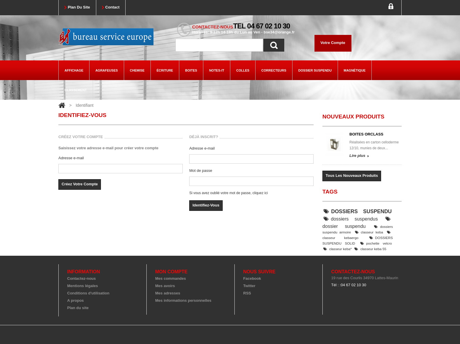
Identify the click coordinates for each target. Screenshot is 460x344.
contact (112, 7)
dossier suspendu (315, 70)
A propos (75, 300)
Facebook (252, 278)
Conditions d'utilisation (88, 293)
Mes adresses (167, 293)
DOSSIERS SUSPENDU (358, 211)
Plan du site (78, 308)
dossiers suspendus (351, 218)
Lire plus (357, 155)
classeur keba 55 (370, 249)
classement (76, 90)
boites (191, 70)
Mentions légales (82, 286)
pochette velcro (376, 243)
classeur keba (369, 232)
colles (242, 70)
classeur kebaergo (356, 235)
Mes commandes (170, 278)
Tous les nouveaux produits (352, 175)
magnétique (355, 70)
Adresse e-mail (71, 158)
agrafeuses (106, 70)
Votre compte (332, 42)
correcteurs (273, 70)
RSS (247, 293)
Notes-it (216, 70)
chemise (137, 70)
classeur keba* (337, 249)
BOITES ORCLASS (366, 134)
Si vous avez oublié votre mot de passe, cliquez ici (228, 193)
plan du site (79, 7)
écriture (165, 70)
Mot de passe (200, 170)
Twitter (249, 286)
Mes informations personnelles (183, 300)
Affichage (74, 70)
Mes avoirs (165, 286)
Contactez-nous (81, 278)
